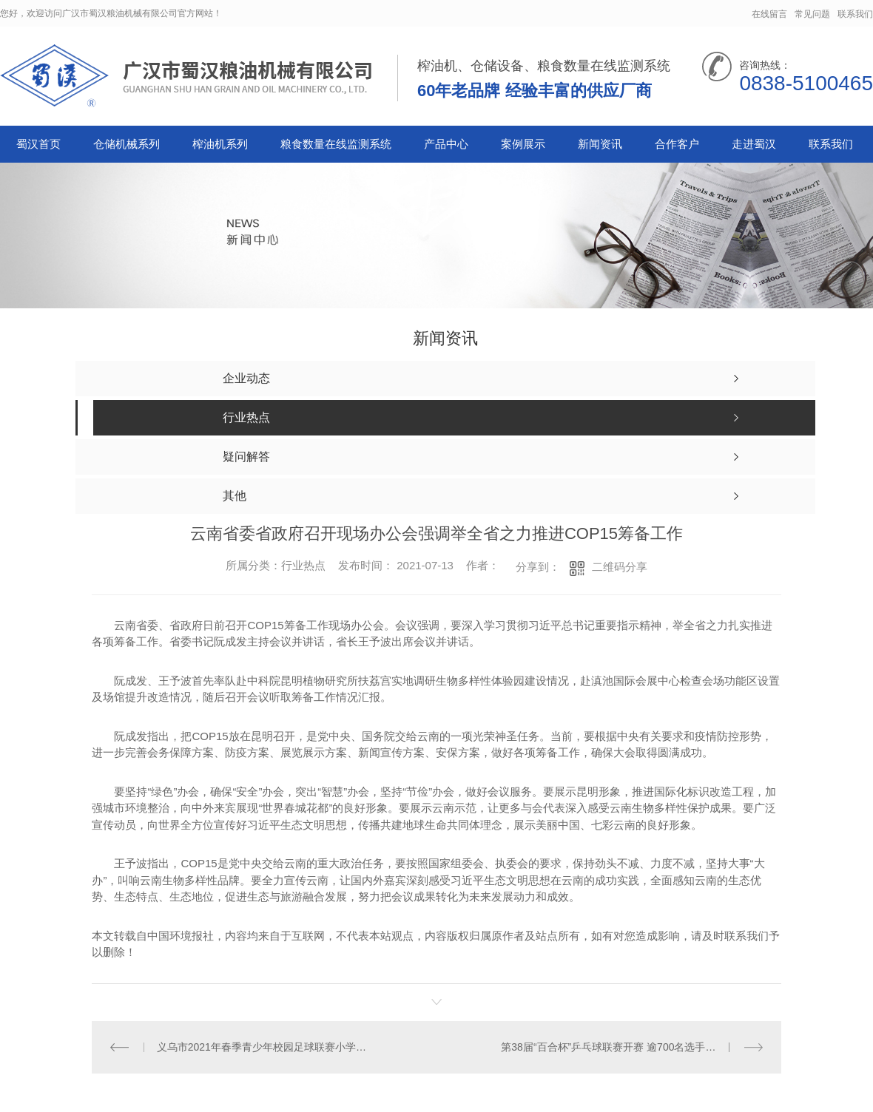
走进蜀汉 (754, 144)
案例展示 (523, 144)
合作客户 (677, 144)
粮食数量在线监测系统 (335, 144)
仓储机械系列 (126, 144)
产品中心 (446, 144)
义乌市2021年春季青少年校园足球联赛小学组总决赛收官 (264, 1047)
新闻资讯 (600, 144)
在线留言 (769, 14)
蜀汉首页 (38, 144)
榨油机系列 (220, 144)
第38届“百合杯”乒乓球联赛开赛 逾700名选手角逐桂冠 (623, 1047)
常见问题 (812, 14)
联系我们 (855, 14)
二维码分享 (619, 566)
